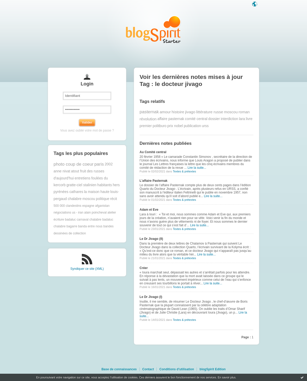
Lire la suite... (197, 168)
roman (244, 112)
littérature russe (209, 112)
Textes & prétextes (184, 171)
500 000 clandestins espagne (74, 206)
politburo (160, 126)
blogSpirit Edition (213, 369)
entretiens (82, 178)
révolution (148, 119)
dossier (214, 119)
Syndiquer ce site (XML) (87, 269)
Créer (144, 268)
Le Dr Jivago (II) (151, 239)
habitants (104, 185)
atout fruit (78, 171)
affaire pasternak (170, 119)
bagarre (71, 226)
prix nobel (175, 126)
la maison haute (96, 192)
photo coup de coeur (74, 164)
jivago (190, 112)
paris (99, 164)
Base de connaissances (119, 369)
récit (113, 199)
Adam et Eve (149, 209)
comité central (196, 119)
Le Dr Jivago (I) (151, 297)
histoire (178, 112)
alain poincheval (95, 212)
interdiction (229, 119)
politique (102, 199)
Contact (148, 369)
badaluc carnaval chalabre (83, 219)
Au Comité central (153, 152)
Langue (255, 4)
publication (192, 126)
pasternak (149, 111)
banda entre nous (90, 226)
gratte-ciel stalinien (81, 185)
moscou (88, 199)
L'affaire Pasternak (154, 181)
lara (242, 119)
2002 (109, 164)
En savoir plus (226, 377)
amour (165, 112)
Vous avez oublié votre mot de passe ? (87, 130)
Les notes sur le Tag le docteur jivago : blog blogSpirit (153, 29)
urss (205, 126)
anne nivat (62, 171)
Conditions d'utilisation (176, 369)
